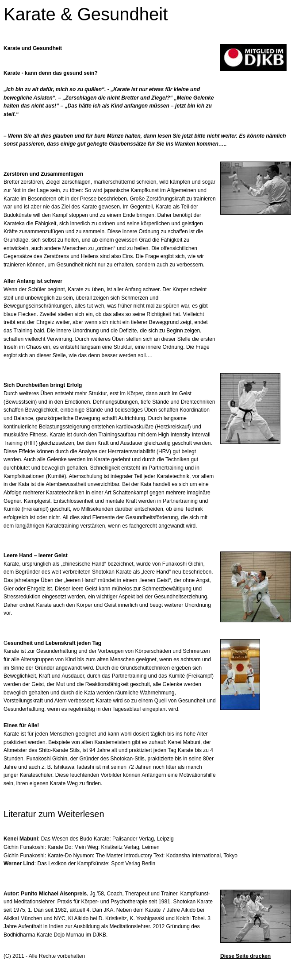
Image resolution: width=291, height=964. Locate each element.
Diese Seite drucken (245, 956)
